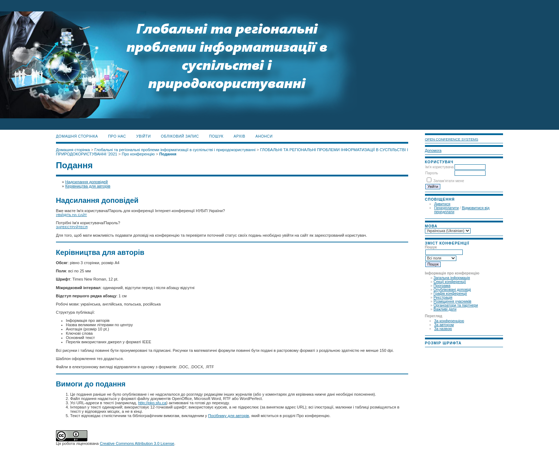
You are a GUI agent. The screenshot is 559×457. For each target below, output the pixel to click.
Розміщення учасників (452, 301)
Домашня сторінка (77, 136)
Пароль (431, 173)
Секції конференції (450, 282)
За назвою (443, 329)
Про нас (117, 136)
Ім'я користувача (439, 167)
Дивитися (442, 204)
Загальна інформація (452, 278)
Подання (167, 154)
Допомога (433, 151)
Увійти (143, 136)
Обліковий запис (180, 136)
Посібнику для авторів (228, 416)
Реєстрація (443, 297)
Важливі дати (445, 309)
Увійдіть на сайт (71, 215)
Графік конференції (450, 294)
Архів (239, 136)
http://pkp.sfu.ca (152, 403)
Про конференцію (138, 154)
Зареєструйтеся (72, 227)
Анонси (264, 136)
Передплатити (446, 208)
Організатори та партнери (456, 305)
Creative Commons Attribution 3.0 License (137, 443)
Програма (442, 286)
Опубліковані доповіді (452, 290)
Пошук (216, 136)
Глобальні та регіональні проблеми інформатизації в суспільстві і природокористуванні (175, 150)
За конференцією (449, 321)
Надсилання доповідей (86, 182)
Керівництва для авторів (88, 186)
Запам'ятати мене (449, 181)
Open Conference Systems (451, 139)
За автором (444, 325)
